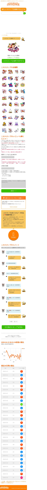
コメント (4, 178)
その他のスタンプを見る (13, 327)
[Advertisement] (13, 23)
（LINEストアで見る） (13, 57)
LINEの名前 (4, 165)
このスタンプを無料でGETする (13, 61)
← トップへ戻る (4, 35)
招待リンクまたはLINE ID (9, 154)
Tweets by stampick (13, 206)
